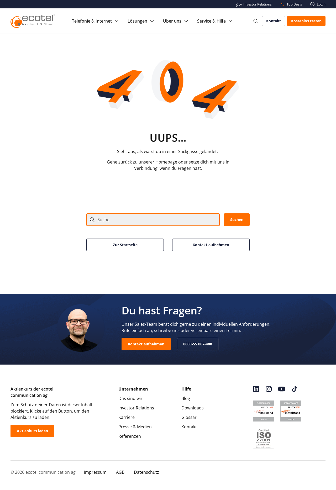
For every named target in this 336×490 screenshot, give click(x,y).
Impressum (95, 472)
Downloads (192, 408)
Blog (185, 398)
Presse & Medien (135, 427)
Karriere (126, 417)
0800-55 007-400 (197, 343)
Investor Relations (136, 408)
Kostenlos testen (306, 20)
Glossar (189, 417)
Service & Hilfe (211, 21)
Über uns (172, 21)
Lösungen (137, 21)
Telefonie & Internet (92, 21)
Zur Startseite (125, 244)
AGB (120, 472)
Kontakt (273, 20)
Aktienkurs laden (32, 430)
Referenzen (129, 436)
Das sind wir (130, 398)
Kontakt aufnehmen (211, 244)
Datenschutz (146, 472)
